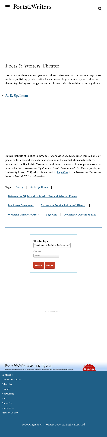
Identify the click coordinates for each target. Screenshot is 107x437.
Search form (100, 8)
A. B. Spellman (16, 95)
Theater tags (40, 241)
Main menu (7, 6)
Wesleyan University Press (23, 214)
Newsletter (8, 393)
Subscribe (7, 374)
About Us (7, 403)
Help (4, 398)
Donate (6, 389)
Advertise (7, 384)
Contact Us (8, 408)
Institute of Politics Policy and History (63, 205)
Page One (62, 172)
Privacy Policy (10, 412)
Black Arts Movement (21, 205)
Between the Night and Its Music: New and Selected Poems (42, 196)
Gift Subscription (12, 379)
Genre (37, 251)
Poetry (19, 187)
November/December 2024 (80, 214)
